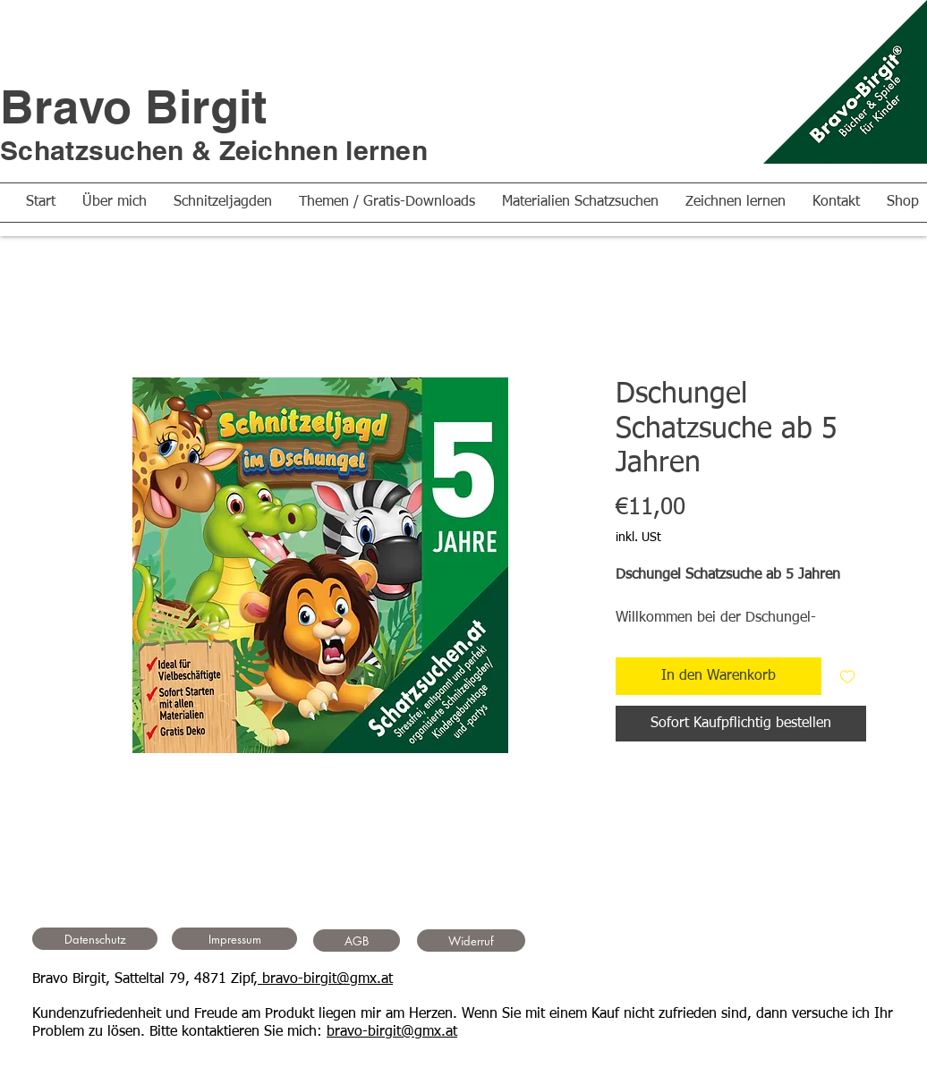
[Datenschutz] (94, 939)
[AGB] (356, 940)
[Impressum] (234, 939)
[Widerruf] (471, 940)
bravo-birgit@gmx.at (325, 979)
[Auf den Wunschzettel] (847, 676)
